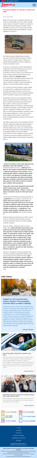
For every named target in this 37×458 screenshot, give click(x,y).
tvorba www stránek (14, 445)
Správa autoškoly (18, 435)
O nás (18, 428)
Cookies (18, 430)
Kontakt (18, 440)
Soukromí (18, 433)
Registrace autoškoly (18, 438)
